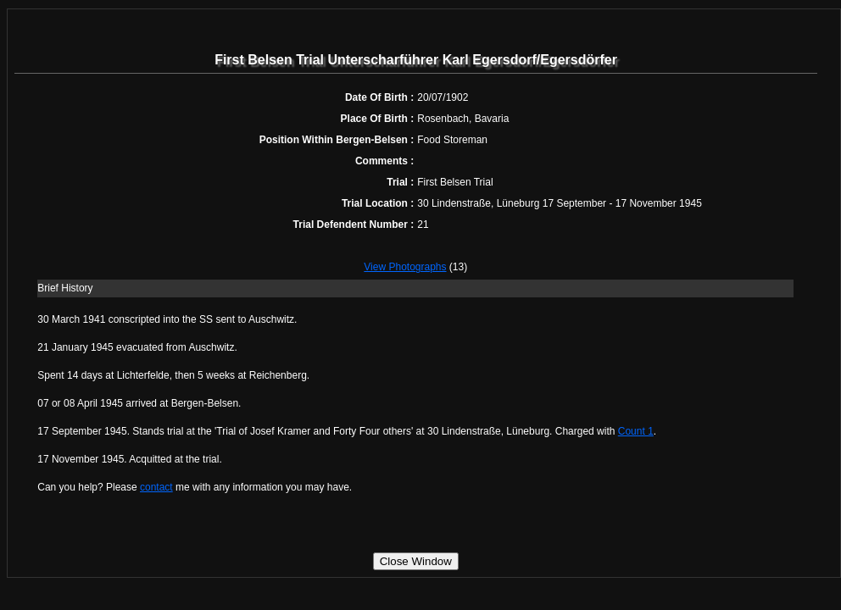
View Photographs (405, 267)
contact (156, 487)
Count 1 (636, 431)
